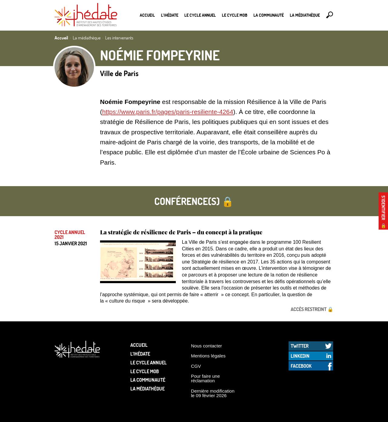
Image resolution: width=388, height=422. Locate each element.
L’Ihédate (169, 15)
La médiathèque (305, 15)
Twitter (300, 346)
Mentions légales (208, 355)
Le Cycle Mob (234, 15)
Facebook (301, 366)
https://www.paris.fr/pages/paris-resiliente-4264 (167, 111)
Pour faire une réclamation (205, 378)
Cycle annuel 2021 (70, 234)
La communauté (268, 15)
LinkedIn (300, 356)
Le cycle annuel (200, 15)
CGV (196, 366)
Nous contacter (206, 345)
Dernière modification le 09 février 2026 (213, 393)
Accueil (147, 15)
